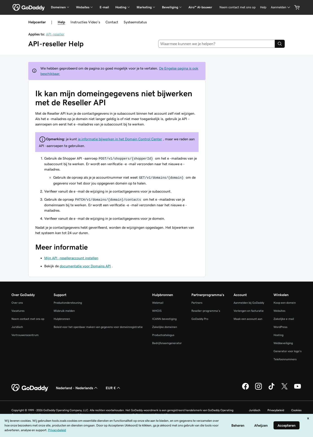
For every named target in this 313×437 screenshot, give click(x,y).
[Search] (280, 44)
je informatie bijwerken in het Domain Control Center (120, 139)
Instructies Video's (85, 22)
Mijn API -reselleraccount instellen (71, 258)
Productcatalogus (163, 335)
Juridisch (17, 326)
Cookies (296, 410)
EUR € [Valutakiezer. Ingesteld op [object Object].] (113, 388)
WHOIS (157, 310)
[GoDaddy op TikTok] (271, 389)
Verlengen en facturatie (249, 310)
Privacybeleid (275, 410)
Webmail (157, 302)
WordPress (280, 326)
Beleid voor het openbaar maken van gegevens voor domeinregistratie (98, 326)
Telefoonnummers (285, 359)
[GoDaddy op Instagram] (258, 389)
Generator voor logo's (288, 351)
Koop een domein (285, 302)
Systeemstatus (135, 22)
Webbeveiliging (283, 343)
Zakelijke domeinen (164, 326)
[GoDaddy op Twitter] (284, 389)
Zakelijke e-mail (284, 318)
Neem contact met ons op (27, 318)
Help (61, 22)
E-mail (104, 7)
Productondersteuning (68, 302)
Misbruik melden (64, 310)
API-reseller (55, 34)
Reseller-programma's (205, 310)
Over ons (17, 302)
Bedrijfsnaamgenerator (167, 343)
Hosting (278, 335)
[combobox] (216, 44)
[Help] (263, 7)
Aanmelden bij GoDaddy (249, 302)
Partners (196, 302)
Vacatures (17, 310)
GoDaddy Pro (199, 318)
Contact (111, 22)
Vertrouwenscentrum (25, 335)
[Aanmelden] (281, 7)
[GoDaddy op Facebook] (245, 389)
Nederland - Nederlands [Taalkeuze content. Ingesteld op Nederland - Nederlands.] (77, 388)
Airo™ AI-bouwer (200, 7)
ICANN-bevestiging (164, 318)
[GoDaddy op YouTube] (297, 389)
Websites (279, 310)
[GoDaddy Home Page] (30, 388)
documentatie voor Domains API (85, 266)
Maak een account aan (248, 318)
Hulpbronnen (62, 318)
